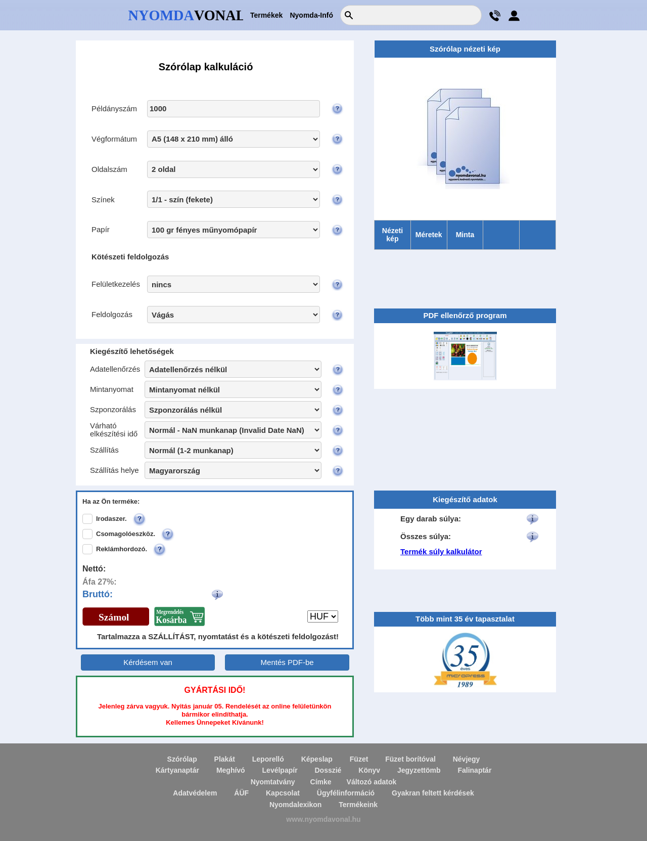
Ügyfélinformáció (346, 793)
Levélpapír (280, 770)
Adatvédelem (195, 793)
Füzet (359, 759)
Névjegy (466, 759)
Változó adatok (372, 782)
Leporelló (268, 759)
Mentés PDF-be (287, 662)
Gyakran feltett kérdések (433, 793)
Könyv (369, 770)
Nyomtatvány (273, 782)
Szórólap (182, 759)
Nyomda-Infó (311, 15)
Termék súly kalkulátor (441, 551)
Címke (321, 782)
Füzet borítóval (410, 759)
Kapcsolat (283, 793)
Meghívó (230, 770)
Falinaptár (474, 770)
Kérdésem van (147, 662)
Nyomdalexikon (295, 805)
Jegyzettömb (419, 770)
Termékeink (358, 805)
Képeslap (317, 759)
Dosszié (327, 770)
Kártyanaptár (177, 770)
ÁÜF (241, 793)
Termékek (266, 15)
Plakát (224, 759)
